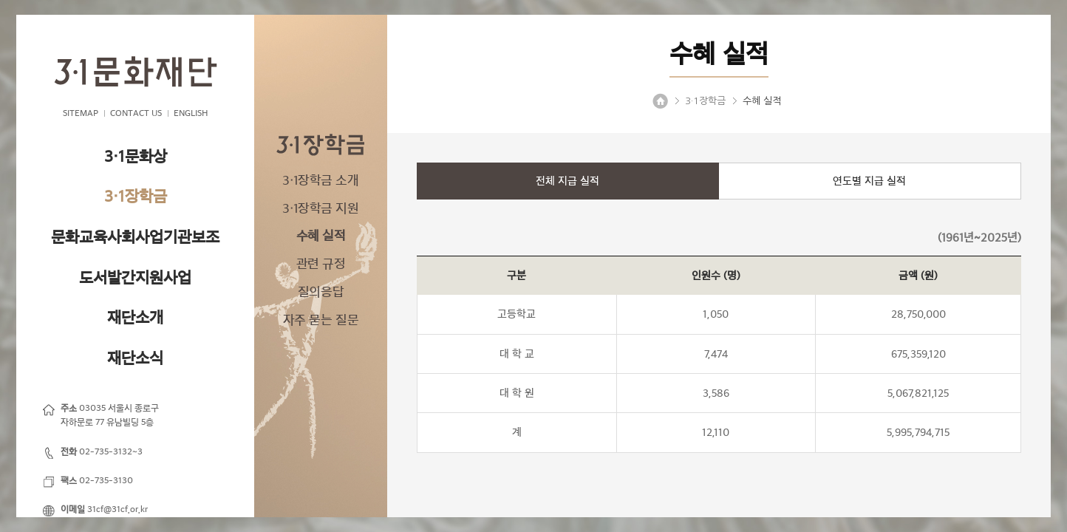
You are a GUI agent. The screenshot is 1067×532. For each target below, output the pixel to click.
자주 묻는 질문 (321, 320)
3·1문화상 (135, 156)
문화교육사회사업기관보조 (135, 237)
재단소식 (135, 358)
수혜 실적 (321, 236)
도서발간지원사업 (135, 277)
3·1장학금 (135, 196)
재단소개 (135, 317)
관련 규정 (321, 264)
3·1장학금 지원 (320, 208)
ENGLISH (191, 113)
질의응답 (321, 292)
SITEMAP (80, 113)
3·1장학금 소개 (320, 180)
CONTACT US (136, 113)
